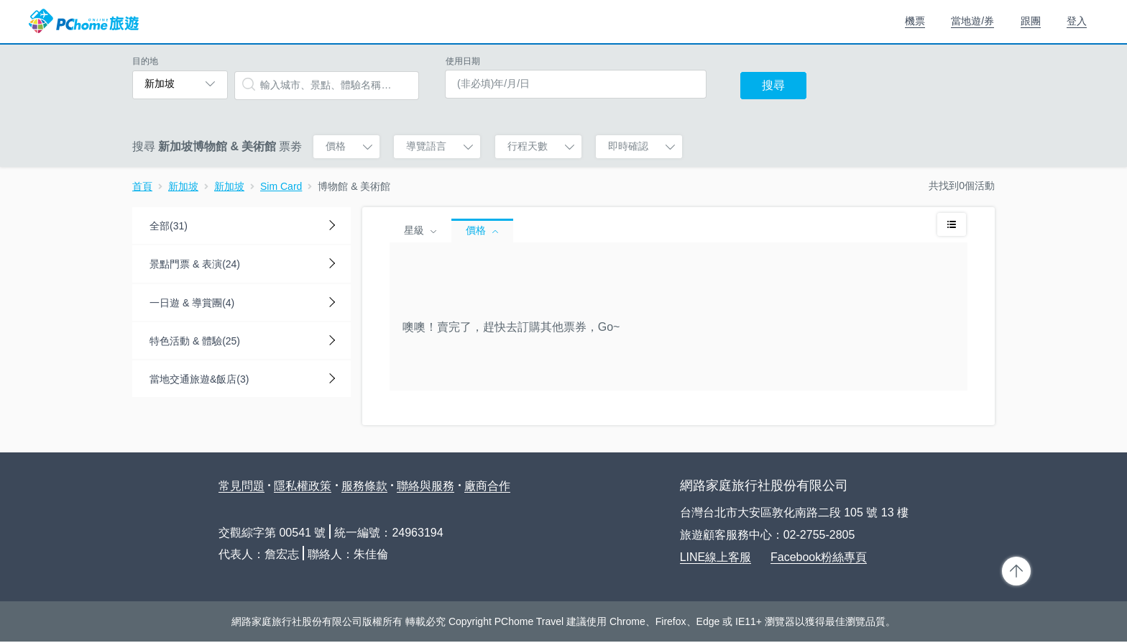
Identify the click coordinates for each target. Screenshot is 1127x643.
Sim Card (281, 186)
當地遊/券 (972, 21)
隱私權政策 (302, 486)
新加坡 (183, 186)
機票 (915, 21)
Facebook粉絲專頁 (818, 557)
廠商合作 (487, 486)
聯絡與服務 (425, 486)
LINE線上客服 (716, 557)
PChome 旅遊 (84, 22)
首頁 (142, 186)
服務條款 (364, 486)
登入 (1077, 21)
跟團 (1031, 21)
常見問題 (241, 486)
